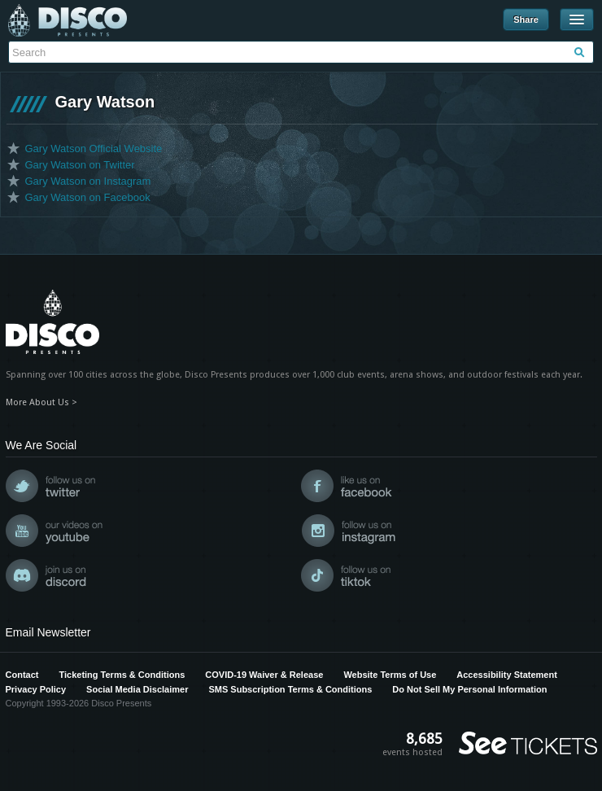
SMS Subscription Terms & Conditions (290, 689)
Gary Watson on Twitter (80, 165)
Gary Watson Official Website (94, 148)
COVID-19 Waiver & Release (264, 675)
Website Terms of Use (389, 675)
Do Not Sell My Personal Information (469, 689)
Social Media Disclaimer (137, 689)
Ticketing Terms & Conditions (122, 675)
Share (526, 19)
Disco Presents (67, 20)
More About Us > (41, 402)
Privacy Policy (36, 689)
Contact (22, 675)
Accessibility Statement (506, 675)
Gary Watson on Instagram (88, 181)
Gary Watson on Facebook (87, 197)
